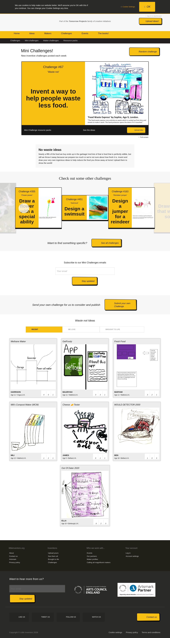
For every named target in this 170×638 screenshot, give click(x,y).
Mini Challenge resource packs (37, 130)
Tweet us (45, 617)
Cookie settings (115, 632)
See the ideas (89, 130)
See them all (53, 556)
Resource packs (70, 40)
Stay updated (88, 281)
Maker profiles (92, 559)
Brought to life (113, 329)
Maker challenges (51, 40)
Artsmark (12, 559)
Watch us (96, 617)
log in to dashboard (154, 16)
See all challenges (110, 243)
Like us (22, 617)
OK (147, 6)
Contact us (13, 556)
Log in (128, 553)
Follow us (71, 617)
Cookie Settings (128, 7)
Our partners (92, 556)
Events (89, 553)
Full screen (143, 137)
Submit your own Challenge (122, 305)
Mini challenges (31, 40)
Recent (35, 329)
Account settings (132, 556)
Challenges (15, 40)
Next (154, 98)
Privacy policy (14, 562)
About (11, 553)
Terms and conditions (151, 632)
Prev (12, 98)
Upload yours (53, 553)
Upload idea (138, 130)
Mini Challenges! (37, 50)
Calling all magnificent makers (98, 562)
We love (71, 329)
